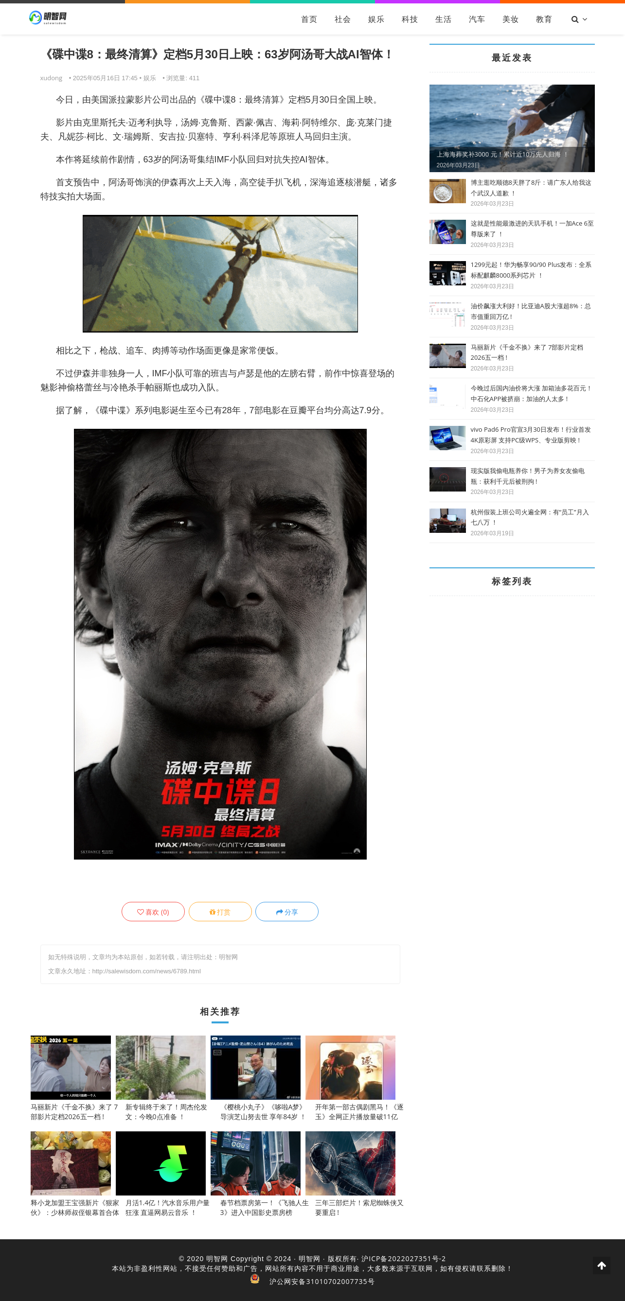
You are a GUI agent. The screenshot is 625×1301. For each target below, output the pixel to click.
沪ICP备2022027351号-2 (403, 1258)
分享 (287, 911)
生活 (443, 19)
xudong (51, 77)
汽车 (477, 19)
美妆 (510, 19)
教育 (544, 19)
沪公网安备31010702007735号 (322, 1281)
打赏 (220, 911)
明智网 (217, 1258)
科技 (410, 19)
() (153, 911)
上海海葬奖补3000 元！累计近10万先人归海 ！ (503, 154)
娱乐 (376, 19)
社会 (343, 19)
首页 (309, 19)
